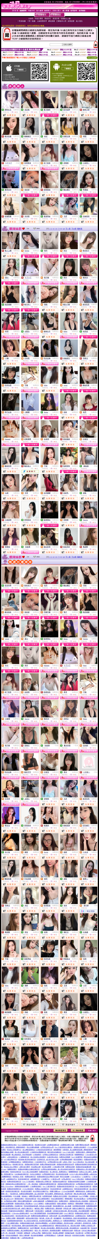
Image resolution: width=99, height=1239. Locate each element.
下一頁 (68, 229)
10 (64, 229)
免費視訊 (16, 110)
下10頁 (73, 229)
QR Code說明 (92, 58)
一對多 (17, 163)
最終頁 (79, 229)
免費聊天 (75, 190)
